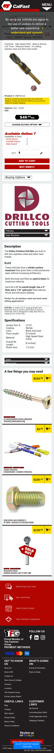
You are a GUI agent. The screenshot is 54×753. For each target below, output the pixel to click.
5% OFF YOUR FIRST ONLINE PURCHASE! (27, 745)
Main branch (11, 144)
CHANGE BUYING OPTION (27, 124)
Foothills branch (13, 141)
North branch (12, 139)
